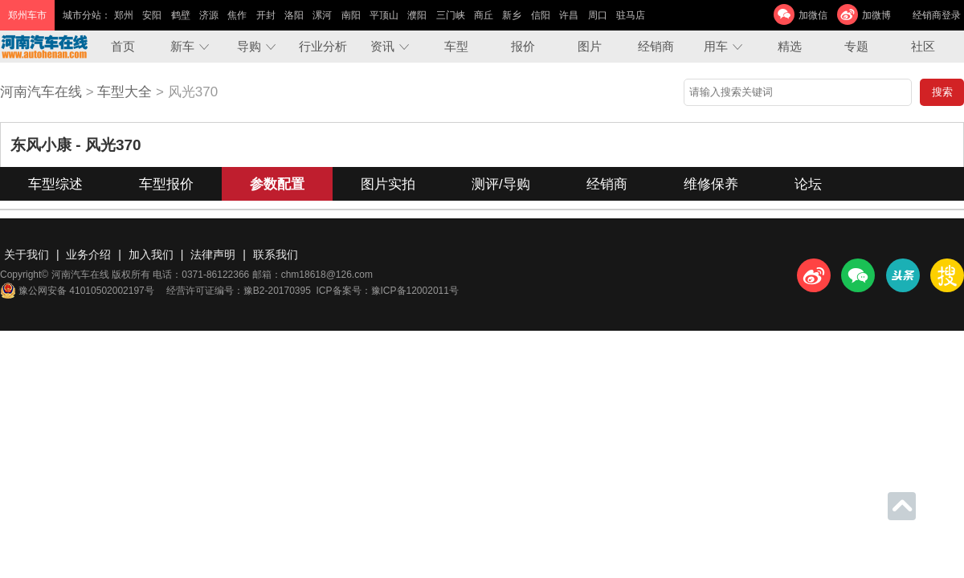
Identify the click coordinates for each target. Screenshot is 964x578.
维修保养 (711, 184)
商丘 (483, 15)
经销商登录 (937, 15)
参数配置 (277, 184)
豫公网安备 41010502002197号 (77, 291)
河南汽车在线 (41, 92)
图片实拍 (388, 184)
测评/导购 (501, 184)
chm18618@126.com (327, 274)
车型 (456, 46)
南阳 (351, 15)
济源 (209, 15)
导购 (249, 46)
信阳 (540, 15)
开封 (266, 15)
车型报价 (166, 184)
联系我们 (275, 254)
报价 (523, 46)
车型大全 (124, 92)
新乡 (511, 15)
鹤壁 (180, 15)
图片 (590, 46)
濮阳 (417, 15)
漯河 (322, 15)
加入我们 (151, 254)
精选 (790, 46)
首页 (123, 46)
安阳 (151, 15)
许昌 (568, 15)
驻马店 (630, 15)
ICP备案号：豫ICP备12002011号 (388, 290)
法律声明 (212, 254)
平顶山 (384, 15)
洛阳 (294, 15)
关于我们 (26, 254)
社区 (923, 46)
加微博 (876, 15)
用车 (716, 46)
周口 (597, 15)
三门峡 (450, 15)
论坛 (808, 184)
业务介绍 (88, 254)
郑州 (123, 15)
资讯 (382, 46)
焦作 (237, 15)
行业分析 (323, 46)
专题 (856, 46)
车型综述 (55, 184)
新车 (182, 46)
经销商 (656, 46)
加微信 (813, 15)
